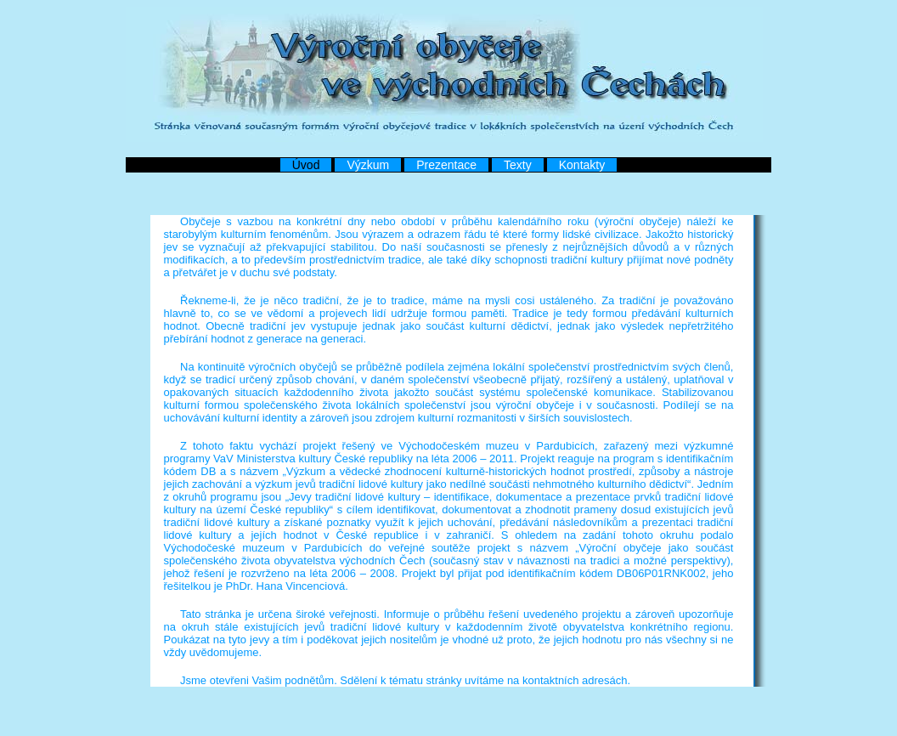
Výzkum (368, 165)
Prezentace (446, 165)
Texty (518, 165)
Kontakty (582, 165)
